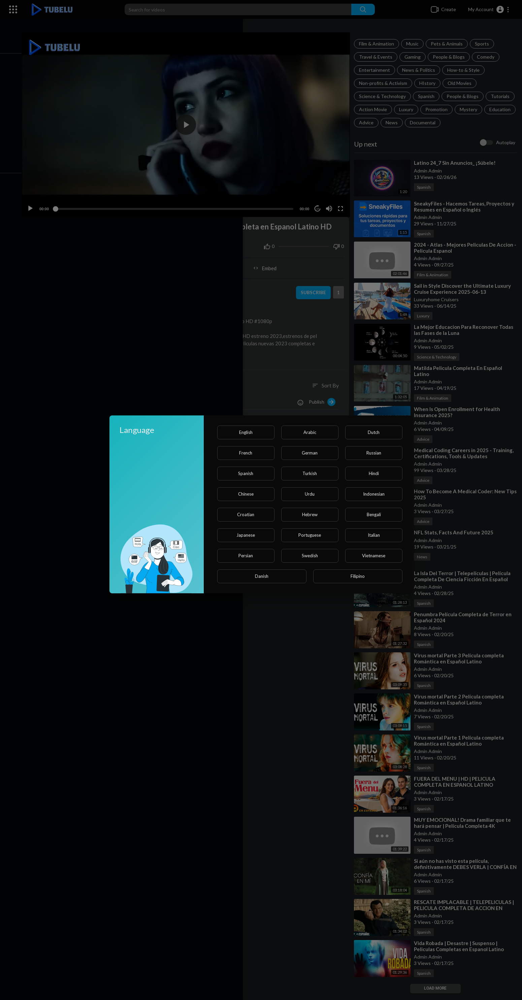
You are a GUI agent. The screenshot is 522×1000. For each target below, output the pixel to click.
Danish (261, 576)
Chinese (246, 494)
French (245, 453)
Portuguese (309, 535)
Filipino (358, 576)
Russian (373, 453)
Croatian (245, 514)
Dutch (374, 432)
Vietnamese (373, 555)
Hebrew (310, 514)
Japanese (245, 535)
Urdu (310, 494)
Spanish (245, 473)
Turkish (309, 473)
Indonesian (374, 494)
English (246, 432)
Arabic (309, 432)
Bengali (374, 514)
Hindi (374, 473)
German (310, 453)
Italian (374, 535)
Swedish (310, 555)
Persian (245, 555)
